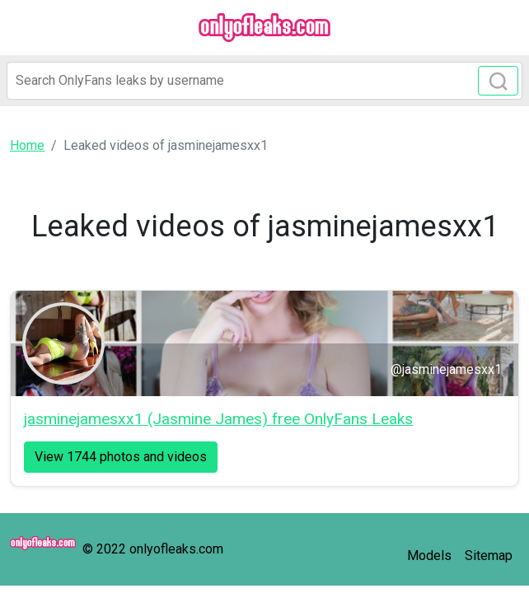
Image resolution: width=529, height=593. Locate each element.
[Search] (264, 81)
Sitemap (489, 555)
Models (429, 555)
